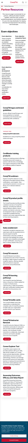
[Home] (14, 2)
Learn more (6, 58)
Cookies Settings (14, 435)
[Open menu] (2, 2)
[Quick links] (1, 221)
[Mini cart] (26, 2)
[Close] (26, 423)
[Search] (23, 2)
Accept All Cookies (13, 440)
